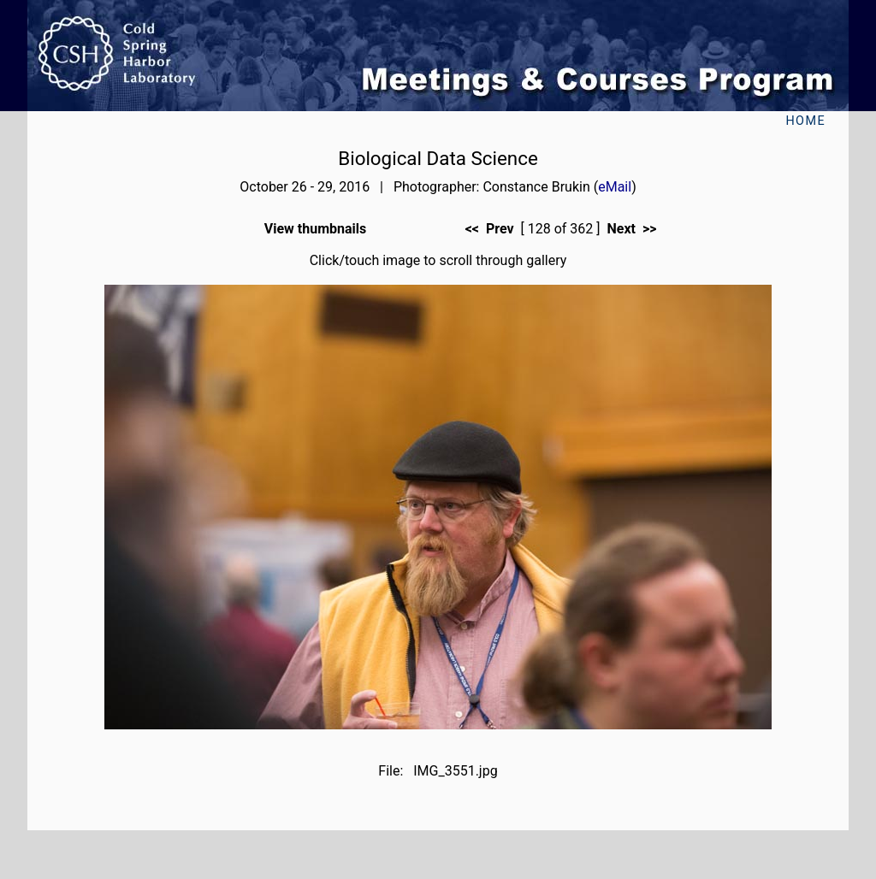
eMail (614, 187)
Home (805, 121)
